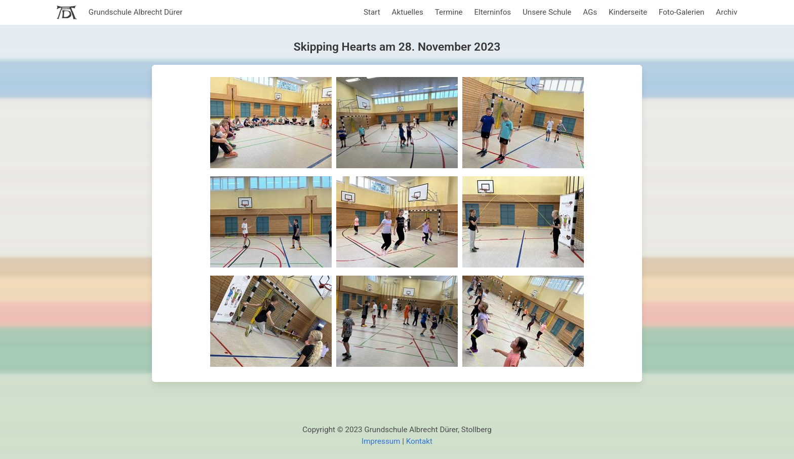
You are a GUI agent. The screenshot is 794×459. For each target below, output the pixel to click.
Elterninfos (492, 12)
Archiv (726, 12)
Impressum (381, 441)
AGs (590, 12)
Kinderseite (628, 12)
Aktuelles (407, 12)
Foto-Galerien (681, 12)
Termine (449, 12)
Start (372, 12)
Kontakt (419, 441)
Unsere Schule (547, 12)
